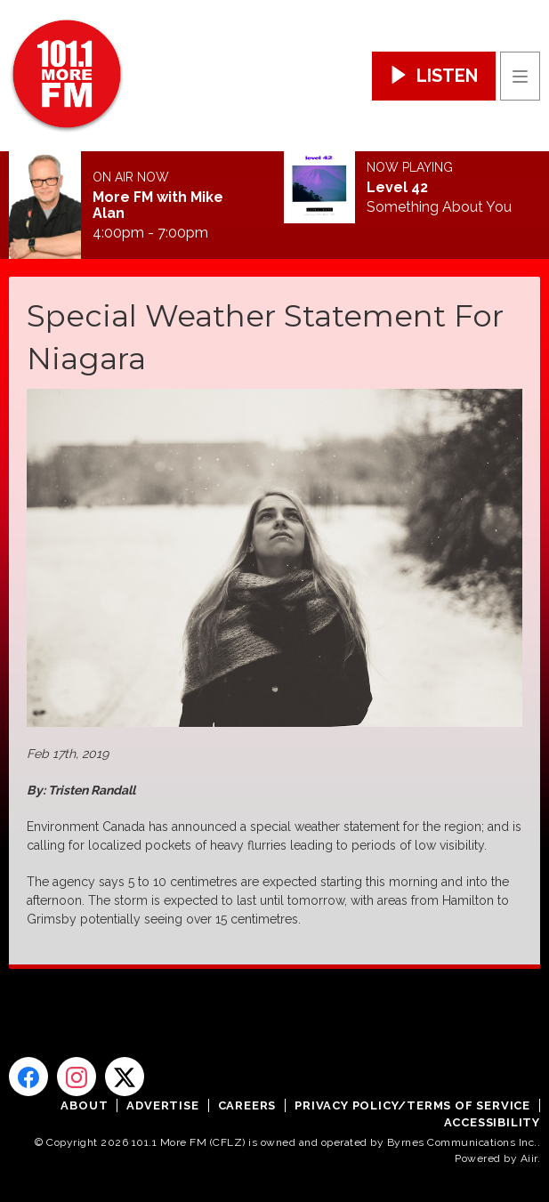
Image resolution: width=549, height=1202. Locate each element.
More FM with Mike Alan (158, 206)
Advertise (162, 1105)
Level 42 (397, 188)
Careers (247, 1105)
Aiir (529, 1158)
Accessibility (492, 1122)
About (84, 1105)
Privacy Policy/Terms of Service (412, 1105)
